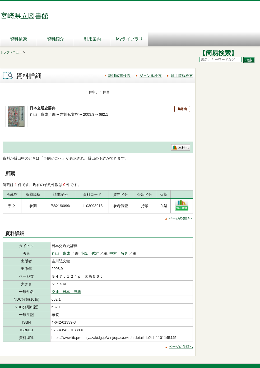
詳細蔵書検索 (119, 75)
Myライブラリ (129, 39)
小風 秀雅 (89, 253)
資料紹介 (55, 39)
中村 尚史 (118, 253)
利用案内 (92, 39)
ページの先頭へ (181, 218)
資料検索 (18, 39)
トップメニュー (11, 52)
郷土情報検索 (182, 75)
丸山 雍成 (61, 253)
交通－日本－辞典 (66, 292)
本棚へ (183, 148)
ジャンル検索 (151, 75)
